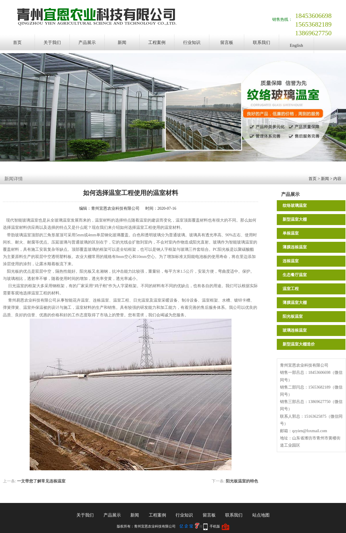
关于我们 (52, 42)
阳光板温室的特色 (242, 481)
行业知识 (191, 42)
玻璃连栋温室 (295, 330)
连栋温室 (291, 261)
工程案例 (157, 42)
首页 (17, 42)
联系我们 (261, 42)
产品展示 (87, 42)
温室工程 (291, 289)
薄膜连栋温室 (295, 247)
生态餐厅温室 (295, 275)
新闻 (122, 42)
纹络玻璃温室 (295, 205)
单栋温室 (291, 233)
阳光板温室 (293, 316)
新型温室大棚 (295, 219)
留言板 (226, 42)
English (296, 45)
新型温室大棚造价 (299, 344)
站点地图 (261, 515)
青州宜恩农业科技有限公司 (115, 208)
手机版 (215, 526)
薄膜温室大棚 (295, 302)
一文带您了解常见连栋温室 (41, 481)
